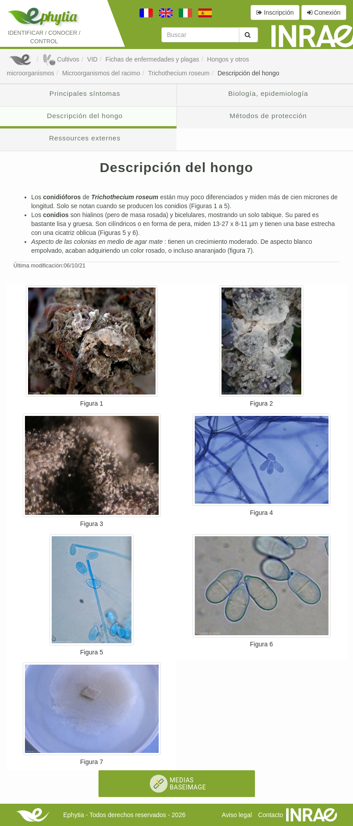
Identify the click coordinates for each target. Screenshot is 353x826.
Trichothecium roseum (178, 73)
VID (92, 59)
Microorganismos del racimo (101, 73)
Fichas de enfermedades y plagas (152, 59)
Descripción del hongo (248, 73)
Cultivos (60, 59)
